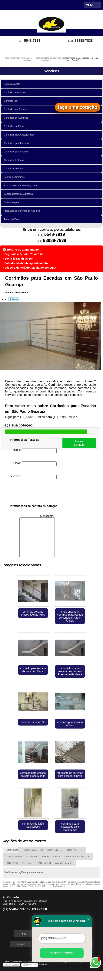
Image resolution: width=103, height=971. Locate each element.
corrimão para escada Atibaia (70, 724)
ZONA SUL (32, 856)
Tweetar (13, 299)
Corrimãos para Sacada (16, 151)
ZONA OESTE (14, 856)
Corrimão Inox (11, 101)
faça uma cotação (77, 107)
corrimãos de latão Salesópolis (33, 825)
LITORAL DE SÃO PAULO (36, 863)
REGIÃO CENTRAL (32, 849)
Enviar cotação (79, 443)
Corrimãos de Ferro (14, 126)
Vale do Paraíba (63, 863)
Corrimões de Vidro (14, 168)
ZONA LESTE (54, 849)
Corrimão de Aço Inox (15, 92)
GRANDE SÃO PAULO (76, 856)
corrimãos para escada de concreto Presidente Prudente (70, 671)
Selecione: (12, 849)
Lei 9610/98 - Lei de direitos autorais (50, 886)
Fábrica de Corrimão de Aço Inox (21, 185)
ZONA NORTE (74, 849)
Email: (35, 463)
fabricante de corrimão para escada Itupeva (70, 774)
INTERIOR (12, 863)
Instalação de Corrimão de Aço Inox (22, 211)
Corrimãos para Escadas (17, 143)
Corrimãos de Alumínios (16, 118)
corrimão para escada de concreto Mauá (33, 670)
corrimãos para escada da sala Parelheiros (70, 826)
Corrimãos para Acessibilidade (20, 134)
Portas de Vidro (12, 219)
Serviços (51, 71)
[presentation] (33, 492)
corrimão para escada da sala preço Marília (33, 774)
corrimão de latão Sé (33, 722)
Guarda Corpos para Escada (19, 194)
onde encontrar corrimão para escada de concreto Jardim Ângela (70, 616)
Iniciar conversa (62, 953)
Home (23, 933)
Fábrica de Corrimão (15, 177)
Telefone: (33, 477)
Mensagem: (37, 535)
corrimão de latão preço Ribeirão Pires (33, 613)
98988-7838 (84, 40)
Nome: (35, 450)
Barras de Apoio (12, 84)
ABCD (45, 856)
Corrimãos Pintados (14, 160)
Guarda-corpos (12, 202)
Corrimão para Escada (16, 109)
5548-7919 (32, 40)
